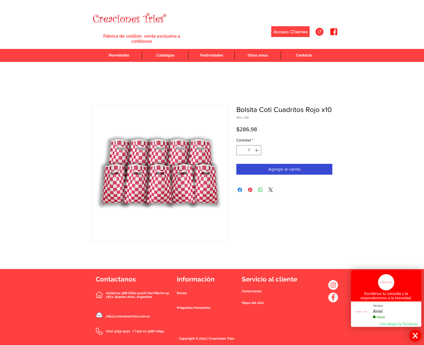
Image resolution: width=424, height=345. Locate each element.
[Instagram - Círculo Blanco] (333, 285)
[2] (334, 32)
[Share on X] (270, 190)
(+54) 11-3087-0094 (149, 331)
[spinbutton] (249, 150)
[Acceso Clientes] (290, 31)
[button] (251, 291)
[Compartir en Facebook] (240, 190)
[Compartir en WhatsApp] (260, 190)
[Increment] (257, 150)
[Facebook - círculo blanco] (333, 297)
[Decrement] (240, 150)
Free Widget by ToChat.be (398, 324)
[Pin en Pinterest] (250, 190)
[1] (319, 32)
